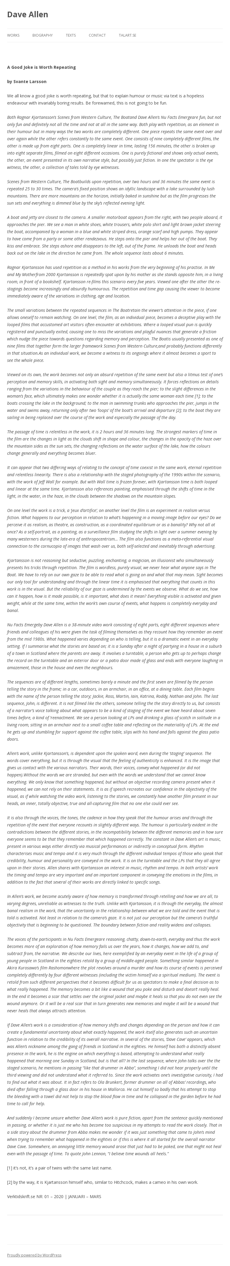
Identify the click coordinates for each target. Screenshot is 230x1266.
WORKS (13, 35)
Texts (71, 35)
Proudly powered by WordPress (34, 1255)
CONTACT (97, 35)
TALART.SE (127, 35)
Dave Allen (27, 14)
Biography (42, 35)
